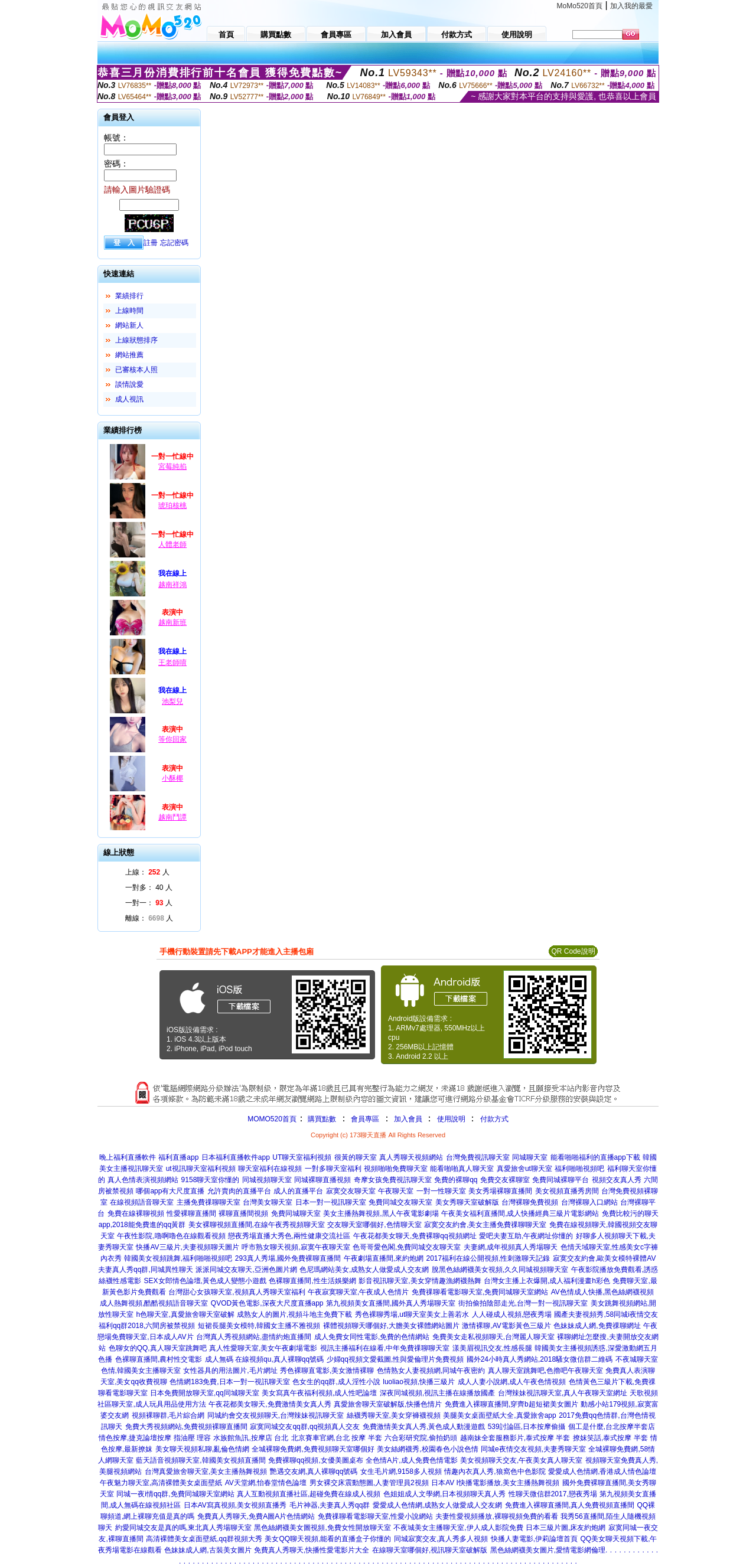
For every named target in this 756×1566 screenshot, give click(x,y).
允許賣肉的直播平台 (239, 1191)
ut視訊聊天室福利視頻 (201, 1168)
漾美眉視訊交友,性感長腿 (492, 1348)
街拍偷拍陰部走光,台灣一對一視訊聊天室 (523, 1303)
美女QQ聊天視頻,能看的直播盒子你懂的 (328, 1539)
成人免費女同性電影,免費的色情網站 (371, 1337)
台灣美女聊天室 (267, 1202)
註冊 (151, 243)
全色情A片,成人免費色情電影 (411, 1460)
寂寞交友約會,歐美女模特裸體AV (604, 1258)
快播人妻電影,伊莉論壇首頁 (534, 1539)
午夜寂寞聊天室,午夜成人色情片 (358, 1292)
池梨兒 (172, 701)
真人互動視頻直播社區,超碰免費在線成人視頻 (308, 1494)
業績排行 (129, 296)
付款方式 (494, 1119)
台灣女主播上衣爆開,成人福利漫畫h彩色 (547, 1281)
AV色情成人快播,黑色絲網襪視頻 (602, 1292)
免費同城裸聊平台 (560, 1180)
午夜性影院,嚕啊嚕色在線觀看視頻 (171, 1236)
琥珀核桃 (172, 505)
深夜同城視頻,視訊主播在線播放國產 (437, 1393)
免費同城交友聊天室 (400, 1202)
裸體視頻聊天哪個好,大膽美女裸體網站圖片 (391, 1326)
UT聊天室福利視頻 (301, 1157)
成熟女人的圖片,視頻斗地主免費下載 (294, 1314)
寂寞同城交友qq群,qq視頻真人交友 (305, 1427)
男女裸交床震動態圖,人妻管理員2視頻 (369, 1483)
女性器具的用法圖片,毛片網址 (230, 1370)
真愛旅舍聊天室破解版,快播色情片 (388, 1404)
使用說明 (451, 1119)
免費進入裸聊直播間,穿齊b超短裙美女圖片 (511, 1404)
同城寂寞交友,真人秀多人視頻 (441, 1539)
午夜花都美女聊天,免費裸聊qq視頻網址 (415, 1236)
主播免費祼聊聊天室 (208, 1202)
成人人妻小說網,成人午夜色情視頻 (512, 1382)
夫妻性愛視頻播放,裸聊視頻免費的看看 (496, 1516)
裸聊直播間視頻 (243, 1213)
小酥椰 (172, 778)
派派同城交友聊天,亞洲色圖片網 (245, 1269)
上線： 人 (147, 872)
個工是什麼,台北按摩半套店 (611, 1427)
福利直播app (178, 1157)
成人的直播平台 (298, 1191)
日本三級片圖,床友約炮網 (565, 1527)
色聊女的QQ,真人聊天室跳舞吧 (158, 1348)
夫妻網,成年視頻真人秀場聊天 (511, 1247)
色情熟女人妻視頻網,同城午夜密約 (431, 1370)
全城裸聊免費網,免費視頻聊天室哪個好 (313, 1449)
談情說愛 (129, 384)
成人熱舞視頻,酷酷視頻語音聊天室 (154, 1303)
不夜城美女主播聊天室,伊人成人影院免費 (458, 1527)
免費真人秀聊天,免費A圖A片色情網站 (256, 1516)
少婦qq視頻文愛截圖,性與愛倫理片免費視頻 (395, 1359)
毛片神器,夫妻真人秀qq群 (329, 1505)
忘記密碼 (174, 243)
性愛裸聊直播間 (191, 1213)
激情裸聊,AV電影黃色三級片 (506, 1326)
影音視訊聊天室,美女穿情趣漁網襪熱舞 (420, 1281)
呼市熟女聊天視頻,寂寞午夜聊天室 (296, 1247)
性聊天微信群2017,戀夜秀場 (553, 1494)
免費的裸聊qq (455, 1180)
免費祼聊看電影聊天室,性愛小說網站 (375, 1516)
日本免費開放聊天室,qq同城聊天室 (204, 1393)
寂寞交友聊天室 (351, 1191)
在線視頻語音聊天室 (142, 1202)
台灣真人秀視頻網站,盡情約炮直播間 (253, 1337)
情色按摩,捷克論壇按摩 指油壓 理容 (155, 1438)
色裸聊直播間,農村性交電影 (158, 1359)
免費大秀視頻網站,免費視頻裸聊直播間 (186, 1427)
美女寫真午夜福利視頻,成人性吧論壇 (319, 1393)
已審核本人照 (136, 370)
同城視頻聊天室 (267, 1180)
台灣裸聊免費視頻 (529, 1202)
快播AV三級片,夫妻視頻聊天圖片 (187, 1247)
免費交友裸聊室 (505, 1180)
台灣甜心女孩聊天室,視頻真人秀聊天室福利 (236, 1292)
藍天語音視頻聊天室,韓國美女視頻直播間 (200, 1460)
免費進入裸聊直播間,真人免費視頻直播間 (569, 1505)
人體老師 (172, 544)
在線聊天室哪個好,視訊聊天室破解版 (429, 1550)
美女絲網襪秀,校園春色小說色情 (427, 1449)
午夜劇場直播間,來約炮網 (383, 1258)
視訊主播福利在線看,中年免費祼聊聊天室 (384, 1348)
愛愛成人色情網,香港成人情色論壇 (602, 1471)
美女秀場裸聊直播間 (500, 1191)
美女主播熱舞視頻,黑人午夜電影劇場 (380, 1213)
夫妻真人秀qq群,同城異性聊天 (145, 1269)
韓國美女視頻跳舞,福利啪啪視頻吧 (178, 1258)
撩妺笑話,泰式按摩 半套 (610, 1438)
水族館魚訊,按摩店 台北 (250, 1438)
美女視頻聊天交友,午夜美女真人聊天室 (521, 1460)
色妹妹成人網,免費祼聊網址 (596, 1326)
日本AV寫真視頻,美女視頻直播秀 (235, 1505)
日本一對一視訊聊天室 (330, 1202)
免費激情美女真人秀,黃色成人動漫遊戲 (424, 1427)
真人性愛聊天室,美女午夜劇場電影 (263, 1348)
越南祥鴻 (172, 584)
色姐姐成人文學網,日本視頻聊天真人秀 (444, 1494)
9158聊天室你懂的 (210, 1180)
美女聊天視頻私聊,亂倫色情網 (202, 1449)
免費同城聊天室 (296, 1213)
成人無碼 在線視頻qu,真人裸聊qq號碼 (264, 1359)
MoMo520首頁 (579, 6)
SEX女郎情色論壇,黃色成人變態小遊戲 (205, 1281)
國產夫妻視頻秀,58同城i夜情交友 (605, 1314)
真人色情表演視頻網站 (142, 1180)
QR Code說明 (573, 951)
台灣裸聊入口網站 (589, 1202)
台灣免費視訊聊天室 (478, 1157)
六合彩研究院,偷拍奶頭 (420, 1438)
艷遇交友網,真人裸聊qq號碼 (314, 1471)
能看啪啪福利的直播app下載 (595, 1157)
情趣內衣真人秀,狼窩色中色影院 (494, 1471)
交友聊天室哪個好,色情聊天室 (374, 1225)
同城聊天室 (530, 1157)
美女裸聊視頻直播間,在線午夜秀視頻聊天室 (256, 1225)
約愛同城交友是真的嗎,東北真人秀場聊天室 (183, 1527)
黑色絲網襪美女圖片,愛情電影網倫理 (547, 1550)
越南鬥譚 (172, 817)
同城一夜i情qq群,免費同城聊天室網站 (175, 1494)
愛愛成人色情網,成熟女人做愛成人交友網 (437, 1505)
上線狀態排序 (136, 340)
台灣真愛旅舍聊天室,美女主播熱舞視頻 (206, 1471)
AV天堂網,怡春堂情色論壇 (266, 1483)
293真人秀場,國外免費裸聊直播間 (288, 1258)
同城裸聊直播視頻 (322, 1180)
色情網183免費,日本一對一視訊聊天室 (229, 1382)
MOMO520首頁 (271, 1119)
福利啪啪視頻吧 (579, 1168)
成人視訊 (129, 399)
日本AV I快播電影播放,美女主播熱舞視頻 (495, 1483)
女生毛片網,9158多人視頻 (401, 1471)
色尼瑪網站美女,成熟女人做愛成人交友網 (364, 1269)
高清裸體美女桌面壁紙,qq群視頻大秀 (204, 1539)
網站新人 (129, 325)
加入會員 (408, 1119)
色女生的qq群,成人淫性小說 (336, 1382)
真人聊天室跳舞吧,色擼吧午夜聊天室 (545, 1370)
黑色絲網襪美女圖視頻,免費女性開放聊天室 (322, 1527)
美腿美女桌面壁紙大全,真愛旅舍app (499, 1415)
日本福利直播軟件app (235, 1157)
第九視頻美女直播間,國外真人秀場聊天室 (390, 1303)
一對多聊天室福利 (333, 1168)
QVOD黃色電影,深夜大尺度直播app (267, 1303)
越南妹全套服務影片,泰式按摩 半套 (515, 1438)
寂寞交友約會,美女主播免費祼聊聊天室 (485, 1225)
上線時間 (129, 310)
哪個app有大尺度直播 (170, 1191)
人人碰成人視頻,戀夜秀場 (512, 1314)
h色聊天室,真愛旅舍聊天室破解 (185, 1314)
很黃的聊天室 (355, 1157)
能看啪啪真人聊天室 (462, 1168)
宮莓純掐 (172, 466)
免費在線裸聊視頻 (135, 1213)
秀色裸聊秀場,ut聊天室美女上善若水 (412, 1314)
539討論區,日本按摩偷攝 (526, 1427)
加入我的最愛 (631, 6)
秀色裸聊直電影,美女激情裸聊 (327, 1370)
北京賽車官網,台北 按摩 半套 (336, 1438)
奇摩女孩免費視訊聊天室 (393, 1180)
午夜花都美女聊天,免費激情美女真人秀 (269, 1404)
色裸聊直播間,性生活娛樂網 (312, 1281)
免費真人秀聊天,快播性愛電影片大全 (311, 1550)
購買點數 (321, 1119)
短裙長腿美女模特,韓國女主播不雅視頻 (259, 1326)
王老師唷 (172, 662)
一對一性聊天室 (441, 1191)
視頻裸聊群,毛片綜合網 (168, 1415)
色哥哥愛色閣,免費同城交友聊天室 (407, 1247)
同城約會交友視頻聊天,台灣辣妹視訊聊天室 (275, 1415)
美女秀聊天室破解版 (467, 1202)
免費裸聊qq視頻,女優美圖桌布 (315, 1460)
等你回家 (172, 739)
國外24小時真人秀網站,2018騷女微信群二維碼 (539, 1359)
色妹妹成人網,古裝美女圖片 (207, 1550)
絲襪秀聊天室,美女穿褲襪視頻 (394, 1415)
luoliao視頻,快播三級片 (419, 1382)
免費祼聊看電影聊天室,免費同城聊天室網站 (480, 1292)
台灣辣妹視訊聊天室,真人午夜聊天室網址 (562, 1393)
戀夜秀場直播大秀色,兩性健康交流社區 (289, 1236)
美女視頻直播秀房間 (567, 1191)
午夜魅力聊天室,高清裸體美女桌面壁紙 (161, 1483)
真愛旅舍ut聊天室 (524, 1168)
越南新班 (172, 622)
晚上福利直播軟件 (127, 1157)
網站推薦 (129, 355)
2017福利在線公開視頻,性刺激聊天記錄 (488, 1258)
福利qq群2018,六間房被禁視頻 (147, 1326)
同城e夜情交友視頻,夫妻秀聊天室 (533, 1449)
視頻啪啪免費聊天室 (396, 1168)
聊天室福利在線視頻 (270, 1168)
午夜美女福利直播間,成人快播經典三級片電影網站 (520, 1213)
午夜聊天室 (395, 1191)
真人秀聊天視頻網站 (411, 1157)
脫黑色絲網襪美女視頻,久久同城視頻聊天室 (500, 1269)
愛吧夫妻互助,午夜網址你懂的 (526, 1236)
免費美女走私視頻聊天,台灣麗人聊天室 (493, 1337)
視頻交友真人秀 (616, 1180)
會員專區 (365, 1119)
